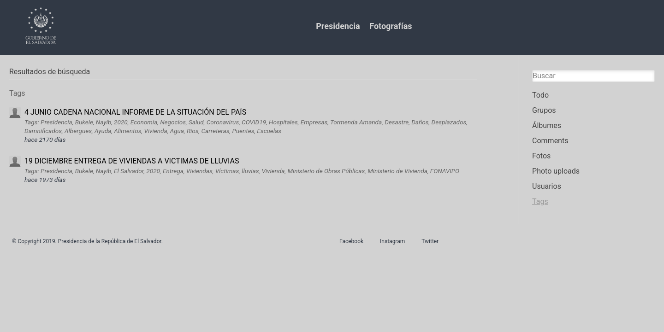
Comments (550, 140)
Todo (540, 95)
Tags (540, 201)
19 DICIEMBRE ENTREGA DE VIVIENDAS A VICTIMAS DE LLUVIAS (131, 161)
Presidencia (338, 26)
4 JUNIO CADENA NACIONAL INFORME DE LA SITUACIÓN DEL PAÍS (135, 112)
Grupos (544, 110)
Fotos (541, 155)
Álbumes (546, 125)
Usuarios (546, 186)
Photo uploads (556, 171)
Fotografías (390, 26)
